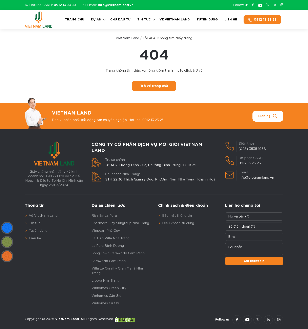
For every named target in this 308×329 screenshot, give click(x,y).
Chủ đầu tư (120, 19)
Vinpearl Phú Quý (105, 230)
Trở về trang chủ (154, 86)
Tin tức (144, 19)
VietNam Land (127, 38)
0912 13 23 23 (250, 163)
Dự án (96, 19)
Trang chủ (74, 19)
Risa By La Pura (104, 215)
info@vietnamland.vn (256, 177)
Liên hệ (231, 19)
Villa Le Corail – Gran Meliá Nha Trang (117, 271)
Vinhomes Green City (108, 288)
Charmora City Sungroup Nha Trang (120, 223)
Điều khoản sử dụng (178, 223)
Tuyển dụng (207, 19)
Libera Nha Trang (105, 280)
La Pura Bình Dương (107, 245)
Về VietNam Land (175, 19)
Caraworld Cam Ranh (108, 261)
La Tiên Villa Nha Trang (110, 238)
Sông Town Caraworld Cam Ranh (118, 253)
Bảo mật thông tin (177, 215)
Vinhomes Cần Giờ (106, 295)
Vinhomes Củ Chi (105, 303)
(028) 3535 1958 (252, 149)
